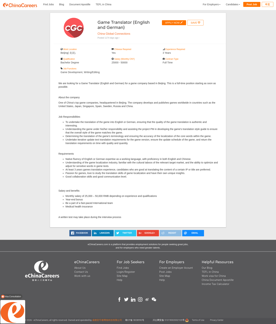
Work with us (82, 276)
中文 (267, 4)
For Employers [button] (212, 4)
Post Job (252, 4)
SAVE (195, 22)
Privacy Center (216, 320)
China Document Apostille (218, 280)
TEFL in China (103, 4)
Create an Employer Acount (176, 267)
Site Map (122, 276)
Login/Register (126, 271)
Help (119, 280)
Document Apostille (79, 4)
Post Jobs (165, 271)
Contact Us (81, 271)
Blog (61, 4)
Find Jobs (48, 4)
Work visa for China (214, 276)
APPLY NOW (174, 22)
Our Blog (207, 267)
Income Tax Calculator (215, 284)
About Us (80, 267)
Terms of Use (198, 320)
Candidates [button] (233, 4)
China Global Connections (114, 33)
